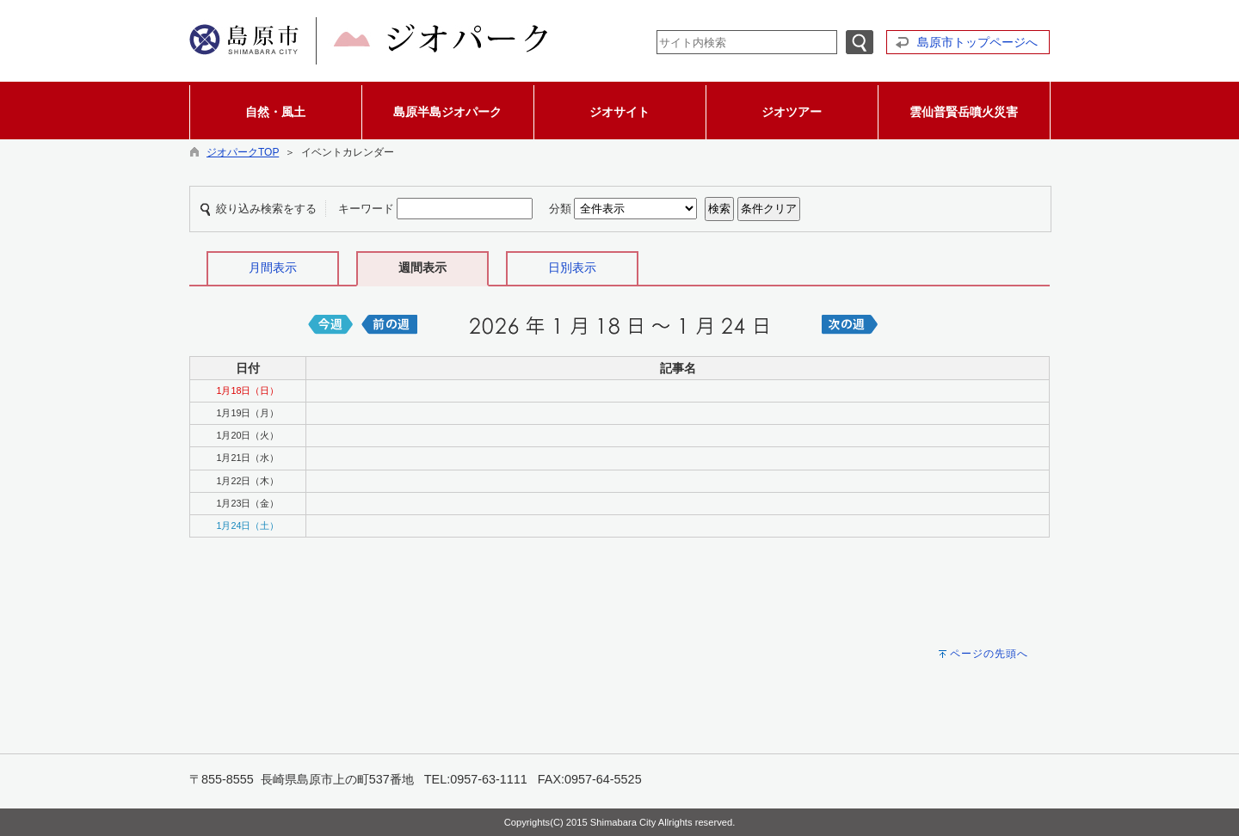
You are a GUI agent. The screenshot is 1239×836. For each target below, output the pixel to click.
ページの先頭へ (989, 654)
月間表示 (273, 267)
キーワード (366, 208)
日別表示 (572, 267)
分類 (560, 208)
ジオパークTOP (242, 152)
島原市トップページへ (977, 42)
